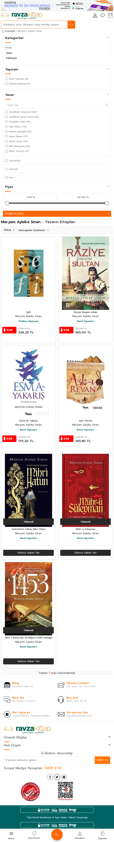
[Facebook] (50, 777)
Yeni (9, 177)
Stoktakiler (13, 160)
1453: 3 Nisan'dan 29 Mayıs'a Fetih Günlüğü (28, 637)
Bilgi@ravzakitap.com (79, 715)
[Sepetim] (110, 16)
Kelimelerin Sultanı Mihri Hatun (28, 529)
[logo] (21, 16)
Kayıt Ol (102, 760)
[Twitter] (57, 777)
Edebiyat (11, 58)
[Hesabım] (95, 16)
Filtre (9, 230)
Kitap (8, 47)
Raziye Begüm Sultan (85, 312)
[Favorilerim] (103, 16)
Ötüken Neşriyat (28, 321)
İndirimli (11, 169)
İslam (9, 53)
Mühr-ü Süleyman (85, 529)
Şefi (28, 312)
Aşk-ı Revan (85, 420)
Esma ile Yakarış (28, 420)
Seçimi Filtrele (57, 213)
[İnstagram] (64, 777)
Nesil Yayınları (85, 321)
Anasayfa (8, 31)
